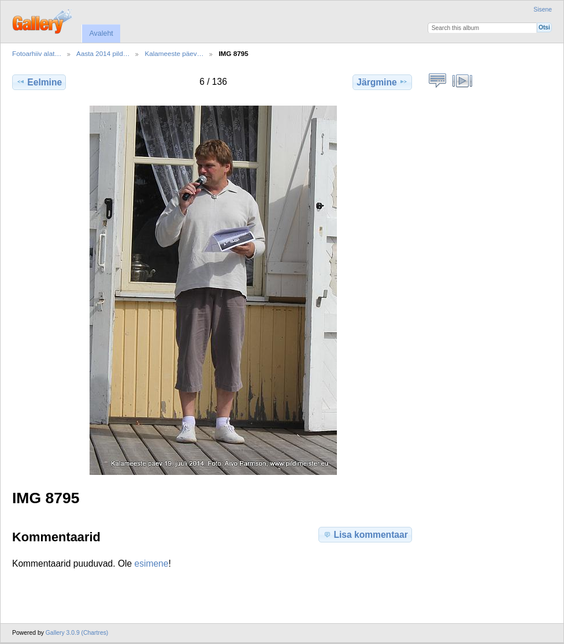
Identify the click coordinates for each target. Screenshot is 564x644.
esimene (152, 563)
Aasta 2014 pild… (102, 53)
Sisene (542, 9)
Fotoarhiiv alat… (36, 53)
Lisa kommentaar (364, 534)
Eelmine (39, 82)
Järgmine (382, 82)
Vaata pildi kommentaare (437, 81)
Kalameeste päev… (173, 53)
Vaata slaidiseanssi (462, 81)
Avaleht (101, 33)
